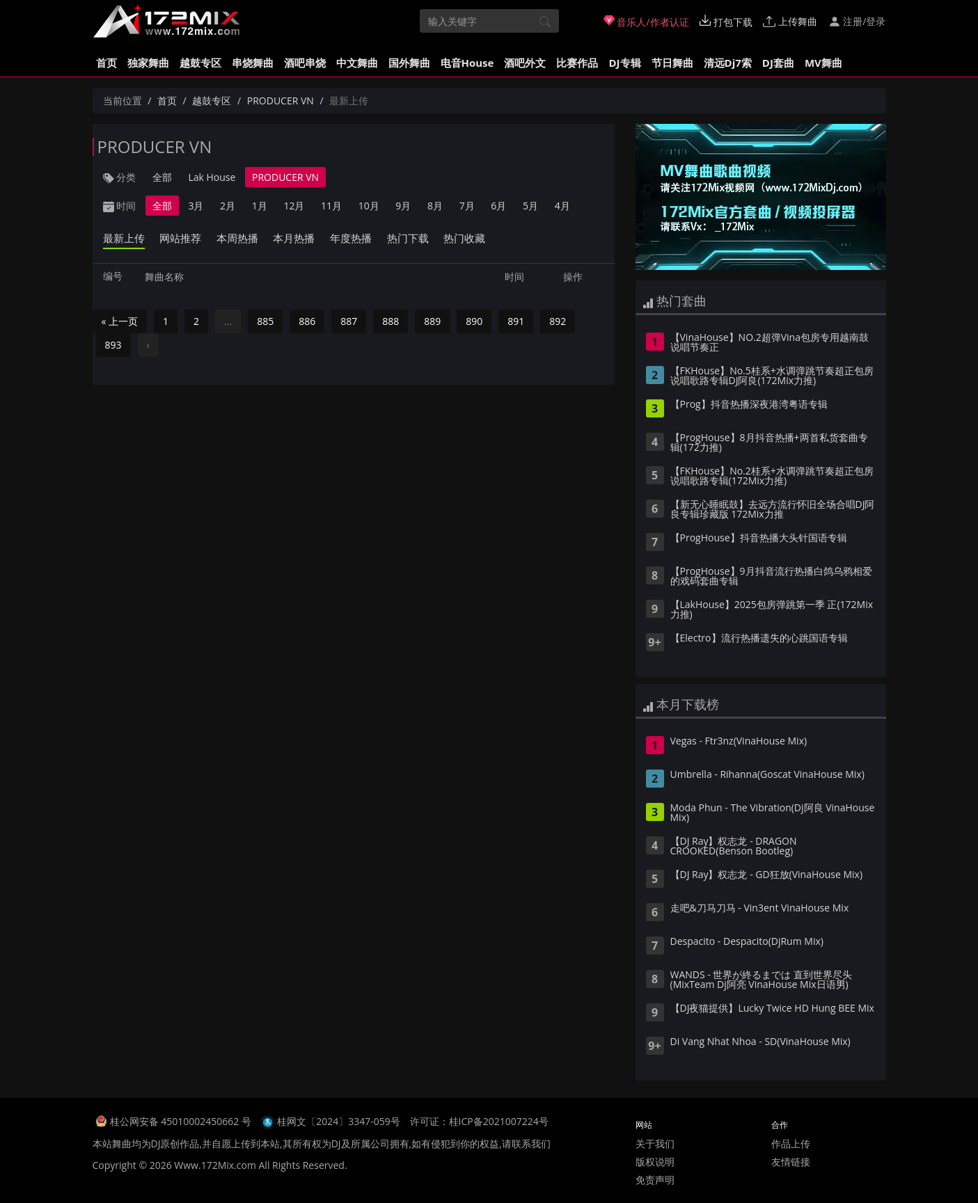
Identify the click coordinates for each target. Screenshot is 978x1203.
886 (307, 321)
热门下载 (408, 238)
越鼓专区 (200, 63)
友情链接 (790, 1161)
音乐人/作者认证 (646, 22)
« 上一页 (120, 321)
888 (390, 321)
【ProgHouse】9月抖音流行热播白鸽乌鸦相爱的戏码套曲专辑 (771, 576)
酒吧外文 (525, 63)
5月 (530, 205)
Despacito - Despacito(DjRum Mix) (746, 942)
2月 (227, 205)
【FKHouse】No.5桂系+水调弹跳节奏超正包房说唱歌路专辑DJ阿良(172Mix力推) (772, 376)
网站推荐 (180, 238)
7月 (467, 205)
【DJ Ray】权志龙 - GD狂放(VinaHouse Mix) (766, 875)
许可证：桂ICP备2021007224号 (479, 1121)
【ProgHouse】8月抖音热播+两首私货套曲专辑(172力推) (769, 443)
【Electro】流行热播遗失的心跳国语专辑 (759, 638)
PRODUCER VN (280, 100)
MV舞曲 (823, 63)
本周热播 (237, 238)
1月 (259, 205)
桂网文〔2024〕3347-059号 (338, 1121)
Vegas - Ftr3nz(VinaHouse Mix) (738, 741)
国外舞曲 (409, 63)
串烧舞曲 (253, 63)
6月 (498, 205)
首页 (106, 63)
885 (265, 321)
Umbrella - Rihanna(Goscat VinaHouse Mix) (767, 775)
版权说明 (655, 1161)
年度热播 (351, 238)
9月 (403, 205)
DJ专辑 (624, 63)
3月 (195, 205)
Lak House (211, 177)
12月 (293, 205)
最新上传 (124, 238)
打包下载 (726, 22)
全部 (162, 177)
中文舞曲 (357, 63)
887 (348, 321)
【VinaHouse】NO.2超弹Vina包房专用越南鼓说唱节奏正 (769, 343)
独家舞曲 (148, 63)
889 (432, 321)
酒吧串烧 (305, 63)
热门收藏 (464, 238)
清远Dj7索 (728, 63)
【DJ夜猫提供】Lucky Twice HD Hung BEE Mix (772, 1008)
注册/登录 (857, 21)
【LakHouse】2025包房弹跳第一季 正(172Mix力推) (772, 610)
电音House (467, 63)
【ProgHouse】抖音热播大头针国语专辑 (758, 538)
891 (515, 321)
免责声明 (655, 1179)
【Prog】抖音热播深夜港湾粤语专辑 (749, 405)
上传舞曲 (790, 21)
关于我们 (655, 1143)
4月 (562, 205)
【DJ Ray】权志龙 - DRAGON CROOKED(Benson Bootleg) (733, 846)
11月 (331, 205)
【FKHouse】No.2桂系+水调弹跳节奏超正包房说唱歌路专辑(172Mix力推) (772, 476)
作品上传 (790, 1143)
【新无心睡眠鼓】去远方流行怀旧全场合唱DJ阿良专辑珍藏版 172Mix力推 (772, 510)
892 (557, 321)
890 (474, 321)
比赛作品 (577, 63)
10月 (368, 205)
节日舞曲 (672, 63)
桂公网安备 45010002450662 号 (182, 1121)
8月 (435, 205)
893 (113, 344)
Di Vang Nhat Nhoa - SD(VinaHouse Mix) (760, 1042)
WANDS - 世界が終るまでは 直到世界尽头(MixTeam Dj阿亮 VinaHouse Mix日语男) (761, 980)
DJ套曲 (778, 63)
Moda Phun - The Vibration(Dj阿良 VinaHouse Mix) (772, 813)
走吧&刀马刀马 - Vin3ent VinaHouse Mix (759, 908)
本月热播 (294, 238)
